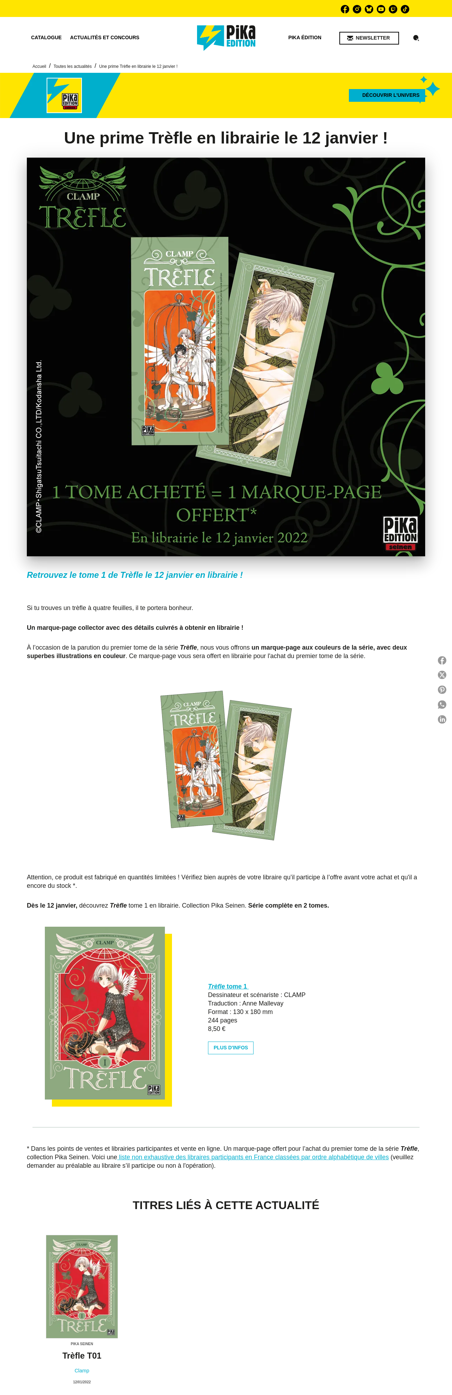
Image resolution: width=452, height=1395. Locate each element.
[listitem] (345, 9)
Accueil (39, 66)
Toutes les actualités (73, 66)
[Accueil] (226, 38)
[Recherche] (416, 38)
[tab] (46, 37)
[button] (369, 38)
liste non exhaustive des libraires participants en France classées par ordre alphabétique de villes (253, 1157)
